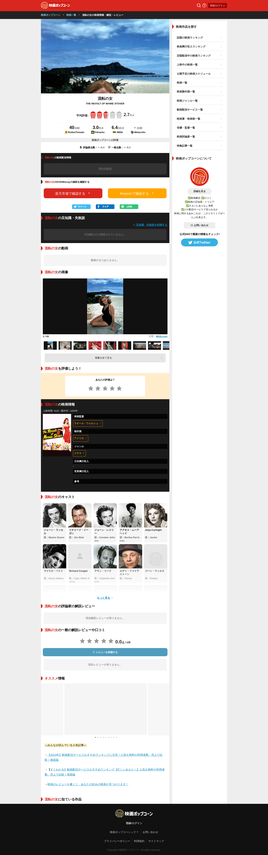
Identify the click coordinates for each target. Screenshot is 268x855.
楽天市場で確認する (73, 193)
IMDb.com (161, 336)
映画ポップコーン (50, 15)
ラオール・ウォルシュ (88, 423)
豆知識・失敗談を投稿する (150, 224)
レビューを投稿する (105, 652)
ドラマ (79, 453)
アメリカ (80, 438)
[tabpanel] (105, 709)
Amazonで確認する (137, 193)
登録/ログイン (217, 5)
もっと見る (105, 597)
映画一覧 (71, 15)
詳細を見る (200, 191)
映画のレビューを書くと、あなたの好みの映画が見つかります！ (87, 784)
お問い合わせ (199, 225)
